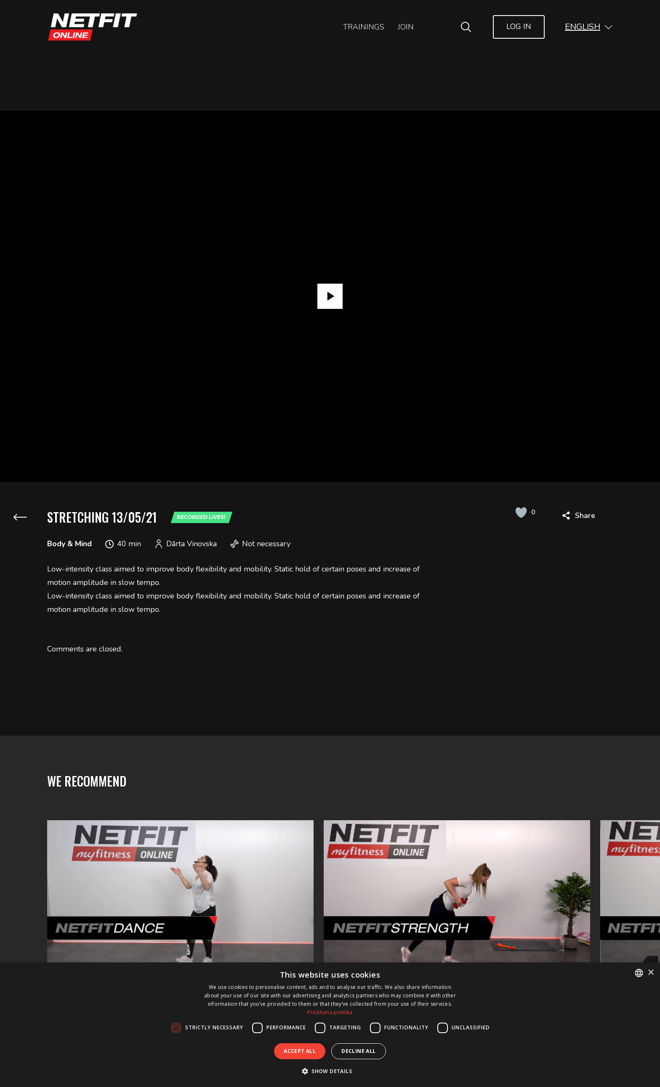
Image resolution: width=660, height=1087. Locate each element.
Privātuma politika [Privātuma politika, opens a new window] (329, 1012)
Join (406, 27)
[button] (589, 26)
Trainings (363, 27)
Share (585, 515)
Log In (518, 26)
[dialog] (330, 1024)
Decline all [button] (358, 1051)
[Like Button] (521, 512)
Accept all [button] (300, 1051)
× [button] (650, 973)
